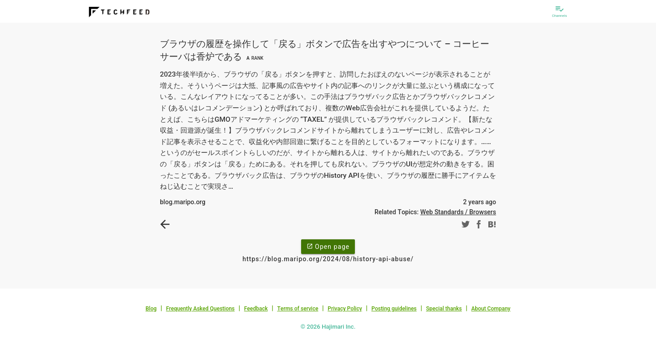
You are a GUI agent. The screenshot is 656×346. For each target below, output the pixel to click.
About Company (490, 308)
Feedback (256, 308)
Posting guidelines (393, 308)
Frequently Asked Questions (200, 308)
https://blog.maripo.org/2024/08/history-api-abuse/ (328, 259)
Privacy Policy (345, 308)
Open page (328, 246)
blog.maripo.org (182, 202)
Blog (151, 308)
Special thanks (444, 308)
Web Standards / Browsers (458, 212)
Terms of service (297, 308)
